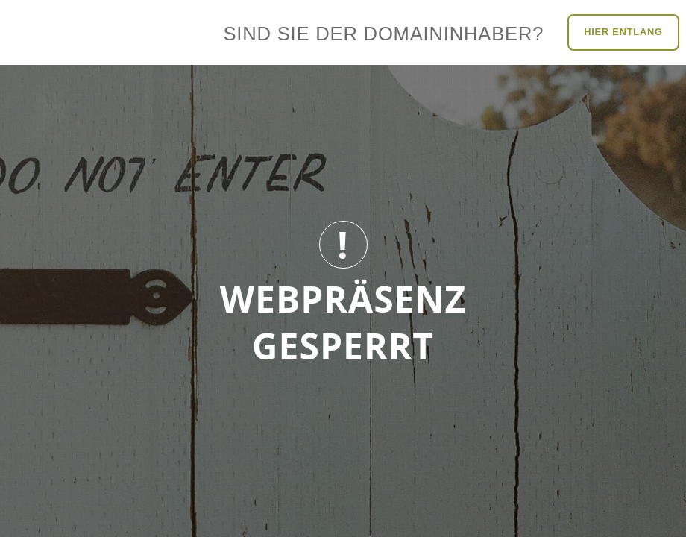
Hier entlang (623, 31)
